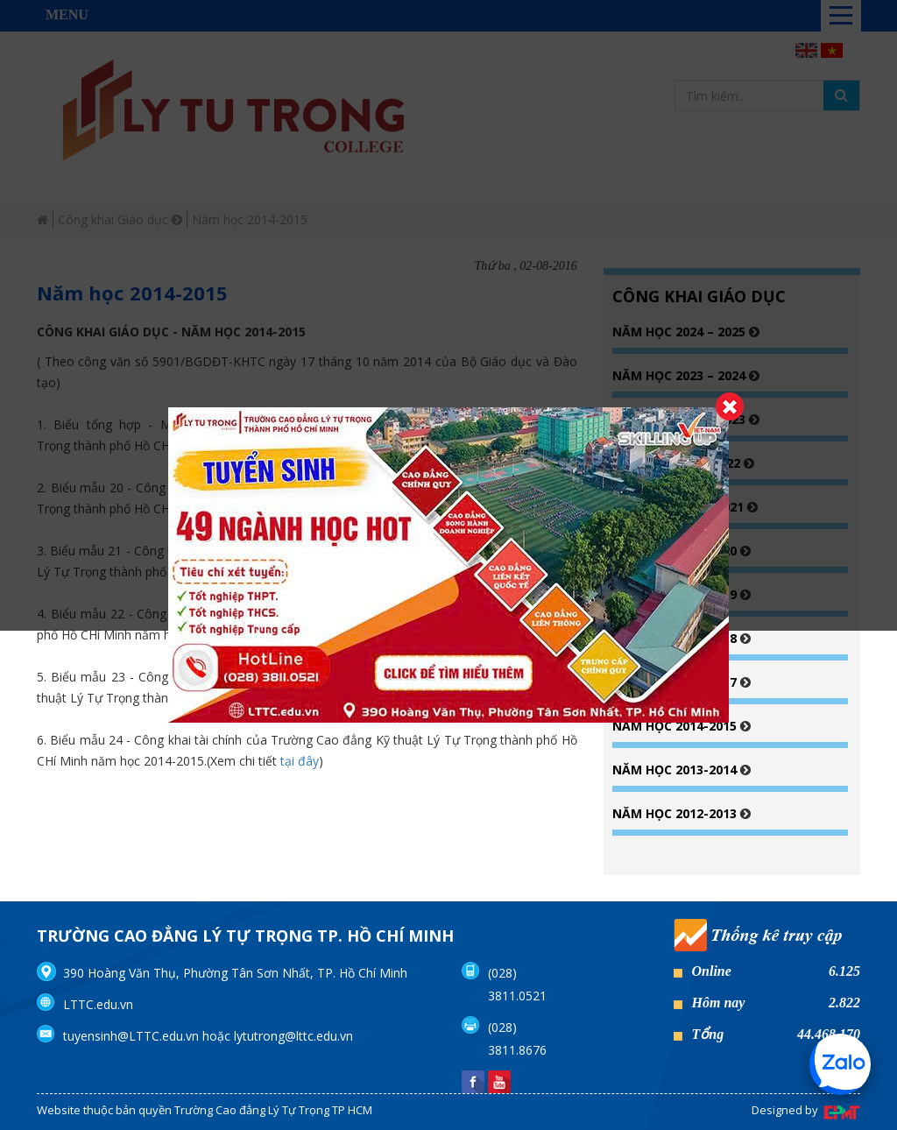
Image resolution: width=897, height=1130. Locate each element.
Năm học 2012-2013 (676, 813)
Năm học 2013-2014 (676, 769)
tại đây (299, 760)
